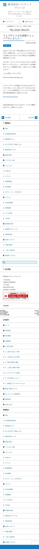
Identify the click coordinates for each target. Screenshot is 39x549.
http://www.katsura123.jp (10, 97)
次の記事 (31, 117)
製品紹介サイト (10, 139)
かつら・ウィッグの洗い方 (13, 192)
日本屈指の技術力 (10, 134)
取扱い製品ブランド (11, 388)
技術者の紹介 (9, 224)
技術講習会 (8, 181)
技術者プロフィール (11, 229)
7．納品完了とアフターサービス (15, 383)
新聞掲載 (8, 208)
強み (6, 128)
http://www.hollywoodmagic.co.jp (13, 77)
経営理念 (8, 330)
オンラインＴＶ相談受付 (12, 394)
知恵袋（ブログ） (10, 255)
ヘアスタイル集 (10, 160)
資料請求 (8, 399)
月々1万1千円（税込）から (13, 144)
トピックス (8, 165)
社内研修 (8, 187)
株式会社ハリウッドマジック (20, 6)
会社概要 (8, 336)
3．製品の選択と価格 (11, 362)
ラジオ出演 (8, 213)
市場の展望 (8, 245)
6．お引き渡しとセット (12, 378)
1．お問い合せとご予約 (12, 351)
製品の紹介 (8, 155)
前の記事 (8, 117)
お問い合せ (8, 404)
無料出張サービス (10, 149)
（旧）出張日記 (10, 250)
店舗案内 (8, 341)
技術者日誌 (8, 234)
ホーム (7, 325)
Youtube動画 (9, 202)
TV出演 (7, 218)
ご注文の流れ (9, 346)
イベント (8, 176)
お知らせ (7, 45)
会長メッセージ (10, 239)
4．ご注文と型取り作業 (12, 367)
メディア (8, 197)
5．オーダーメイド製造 (12, 373)
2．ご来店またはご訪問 (12, 357)
